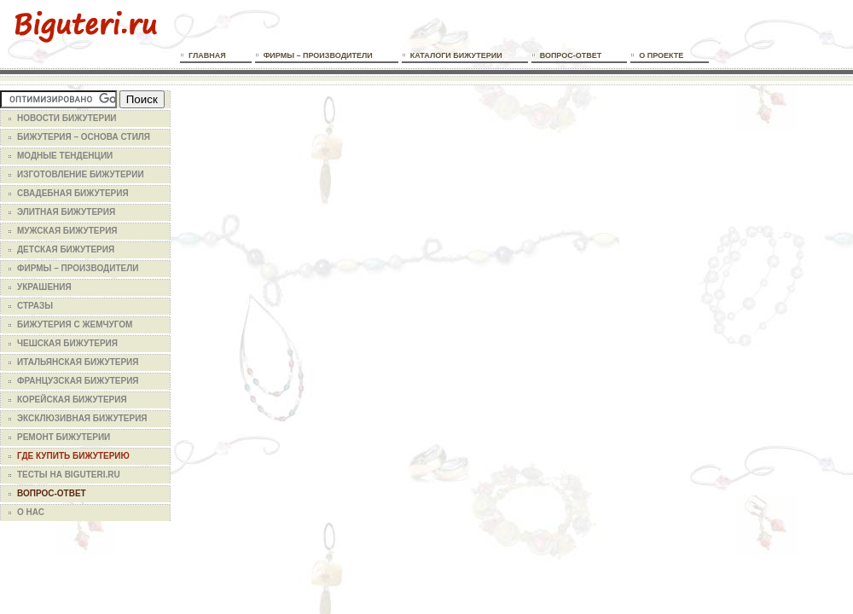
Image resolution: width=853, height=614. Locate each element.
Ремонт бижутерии (63, 437)
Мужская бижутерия (67, 230)
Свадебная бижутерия (73, 193)
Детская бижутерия (65, 249)
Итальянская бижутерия (77, 362)
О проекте (661, 55)
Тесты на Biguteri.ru (68, 474)
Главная (207, 55)
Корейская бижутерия (72, 399)
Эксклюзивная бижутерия (82, 418)
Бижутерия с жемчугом (74, 324)
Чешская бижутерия (67, 343)
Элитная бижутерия (66, 212)
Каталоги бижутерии (456, 55)
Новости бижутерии (67, 118)
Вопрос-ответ (571, 55)
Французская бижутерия (78, 380)
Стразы (35, 305)
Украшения (44, 287)
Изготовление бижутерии (80, 174)
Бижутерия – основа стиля (83, 137)
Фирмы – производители (318, 55)
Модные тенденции (65, 155)
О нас (30, 512)
